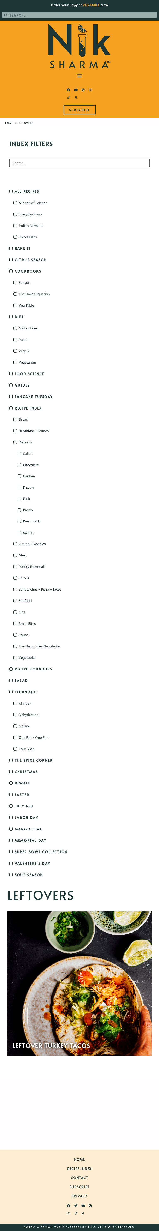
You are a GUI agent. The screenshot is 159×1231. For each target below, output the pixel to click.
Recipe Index (79, 1168)
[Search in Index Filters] (79, 163)
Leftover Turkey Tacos (51, 1046)
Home (9, 123)
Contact (79, 1177)
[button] (79, 75)
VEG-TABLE (91, 5)
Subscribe (80, 1186)
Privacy (79, 1196)
